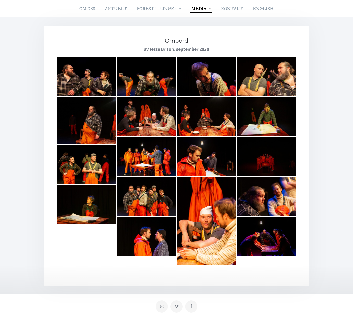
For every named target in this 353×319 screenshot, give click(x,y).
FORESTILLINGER (157, 9)
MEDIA (198, 9)
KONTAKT (232, 9)
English (263, 9)
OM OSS (87, 9)
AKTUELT (116, 9)
